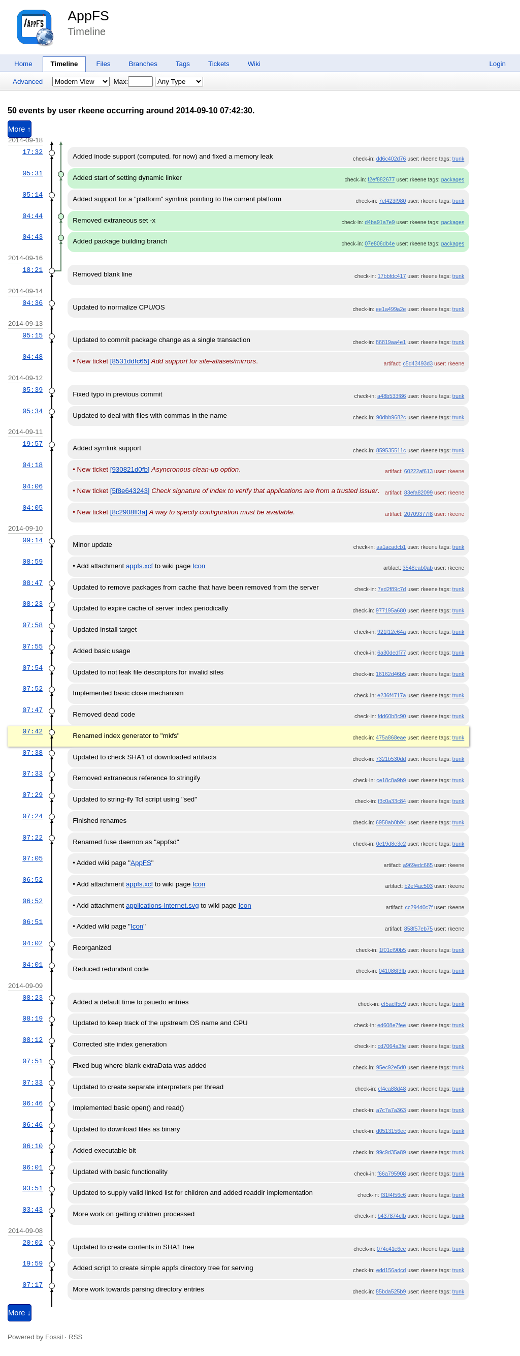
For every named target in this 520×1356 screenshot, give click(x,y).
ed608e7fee (391, 1025)
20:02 (32, 1242)
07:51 (32, 1061)
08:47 (32, 583)
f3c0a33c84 (392, 801)
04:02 (32, 943)
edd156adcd (391, 1270)
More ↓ (19, 1313)
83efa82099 (418, 492)
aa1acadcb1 (391, 547)
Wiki (254, 64)
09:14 (32, 540)
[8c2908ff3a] (128, 512)
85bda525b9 (391, 1291)
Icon (198, 566)
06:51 (32, 922)
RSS (75, 1337)
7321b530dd (391, 759)
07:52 (32, 688)
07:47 (32, 710)
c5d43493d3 (418, 363)
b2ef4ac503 (418, 886)
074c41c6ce (391, 1249)
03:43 (32, 1209)
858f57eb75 (418, 929)
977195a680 (391, 610)
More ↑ (19, 129)
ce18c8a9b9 (391, 780)
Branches (143, 64)
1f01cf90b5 (392, 950)
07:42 (32, 731)
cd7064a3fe (392, 1046)
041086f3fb (392, 971)
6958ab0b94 (391, 822)
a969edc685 (418, 865)
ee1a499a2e (391, 309)
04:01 (32, 964)
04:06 (32, 486)
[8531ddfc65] (129, 361)
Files (103, 64)
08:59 (32, 561)
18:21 (32, 269)
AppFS (88, 15)
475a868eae (391, 737)
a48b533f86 (391, 396)
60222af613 (418, 471)
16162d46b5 (391, 674)
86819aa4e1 (391, 342)
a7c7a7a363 (391, 1110)
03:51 (32, 1188)
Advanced (28, 81)
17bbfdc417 (392, 276)
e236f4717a (391, 695)
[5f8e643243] (130, 491)
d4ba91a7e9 (380, 222)
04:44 (32, 216)
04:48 (32, 356)
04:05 (32, 507)
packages (453, 179)
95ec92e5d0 (391, 1067)
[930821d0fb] (130, 469)
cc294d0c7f (419, 907)
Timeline (64, 64)
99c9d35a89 (391, 1152)
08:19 (32, 1018)
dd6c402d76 (391, 159)
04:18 (32, 465)
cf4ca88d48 (392, 1089)
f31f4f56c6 (393, 1195)
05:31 (32, 173)
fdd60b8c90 (392, 716)
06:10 (32, 1146)
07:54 (32, 667)
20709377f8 (418, 514)
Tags (183, 64)
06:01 (32, 1167)
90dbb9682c (391, 417)
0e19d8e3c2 (391, 844)
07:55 (32, 646)
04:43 (32, 236)
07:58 (32, 625)
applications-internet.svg (162, 905)
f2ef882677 (381, 179)
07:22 (32, 837)
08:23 (32, 603)
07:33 (32, 773)
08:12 (32, 1039)
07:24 (32, 816)
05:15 (32, 335)
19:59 (32, 1263)
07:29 (32, 794)
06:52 (32, 879)
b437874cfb (392, 1216)
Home (23, 64)
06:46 (32, 1103)
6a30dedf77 (391, 653)
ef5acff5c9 (393, 1004)
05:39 (32, 389)
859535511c (391, 450)
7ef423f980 (392, 201)
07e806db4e (380, 243)
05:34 (32, 411)
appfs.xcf (139, 566)
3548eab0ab (418, 568)
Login (497, 64)
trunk (458, 159)
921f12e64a (391, 632)
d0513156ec (391, 1131)
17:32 (32, 152)
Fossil (54, 1337)
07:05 (32, 858)
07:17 (32, 1284)
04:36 (32, 302)
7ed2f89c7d (392, 589)
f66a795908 (391, 1173)
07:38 (32, 752)
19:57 (32, 443)
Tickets (219, 64)
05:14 (32, 194)
